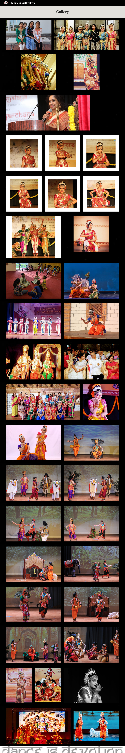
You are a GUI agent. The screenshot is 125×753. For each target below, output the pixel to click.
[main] (62, 11)
